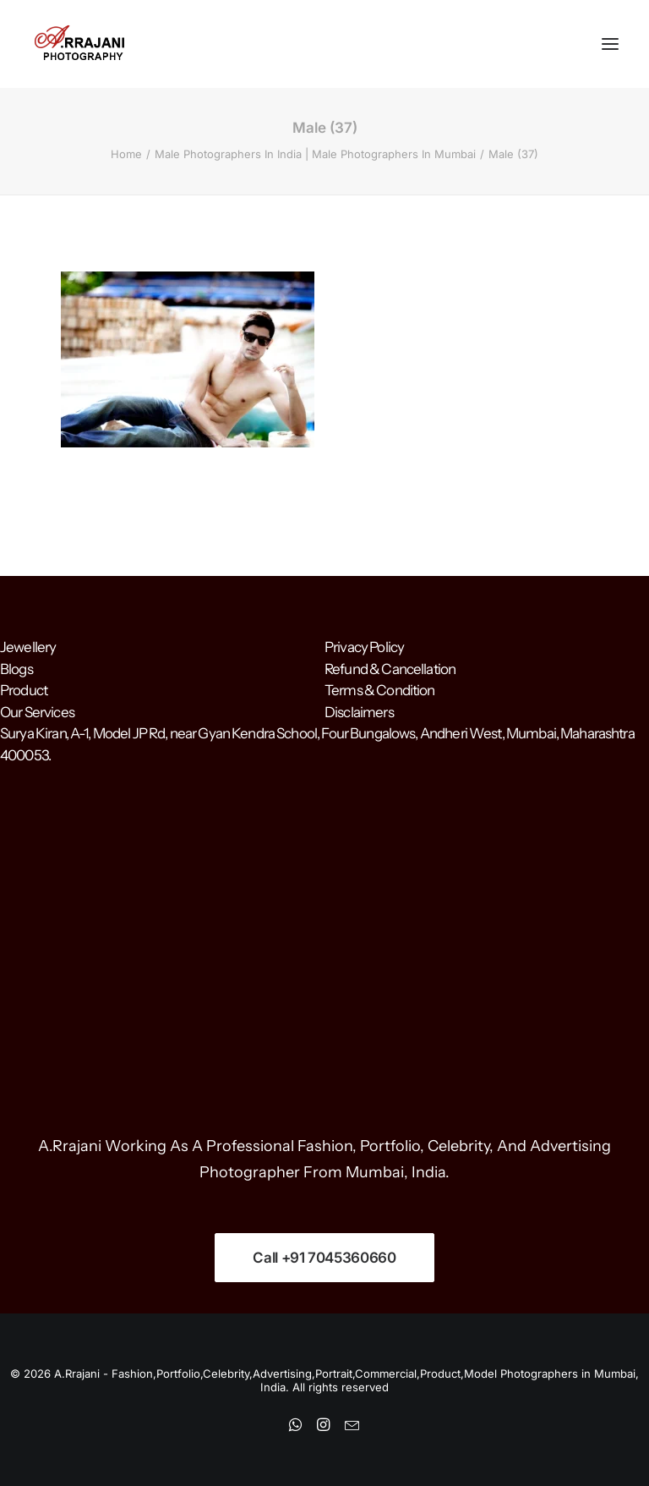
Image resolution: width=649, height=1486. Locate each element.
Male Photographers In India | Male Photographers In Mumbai (315, 154)
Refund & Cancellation (389, 669)
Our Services (37, 712)
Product (23, 690)
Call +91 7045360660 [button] (324, 1257)
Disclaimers (359, 712)
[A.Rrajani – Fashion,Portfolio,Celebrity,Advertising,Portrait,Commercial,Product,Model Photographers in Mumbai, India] (79, 44)
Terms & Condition (379, 690)
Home (126, 154)
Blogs (16, 669)
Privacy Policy (364, 647)
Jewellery (28, 647)
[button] (610, 44)
